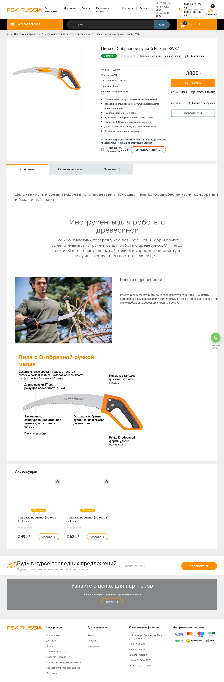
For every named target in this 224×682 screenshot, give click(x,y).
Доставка (51, 640)
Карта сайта (94, 646)
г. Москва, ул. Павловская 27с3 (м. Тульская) (145, 637)
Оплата (50, 646)
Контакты (51, 673)
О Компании (53, 635)
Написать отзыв (172, 56)
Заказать (48, 536)
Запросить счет (193, 113)
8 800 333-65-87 (193, 13)
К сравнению (195, 56)
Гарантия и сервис (56, 657)
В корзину (193, 83)
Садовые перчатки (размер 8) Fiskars (87, 519)
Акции (91, 635)
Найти (161, 24)
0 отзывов (155, 56)
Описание (27, 169)
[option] (27, 169)
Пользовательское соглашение (63, 667)
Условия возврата (56, 651)
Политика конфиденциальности (63, 662)
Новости (92, 640)
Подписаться (199, 566)
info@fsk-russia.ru (138, 655)
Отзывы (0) (112, 169)
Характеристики (70, 169)
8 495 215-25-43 (193, 6)
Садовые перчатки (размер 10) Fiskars (37, 519)
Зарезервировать (148, 149)
